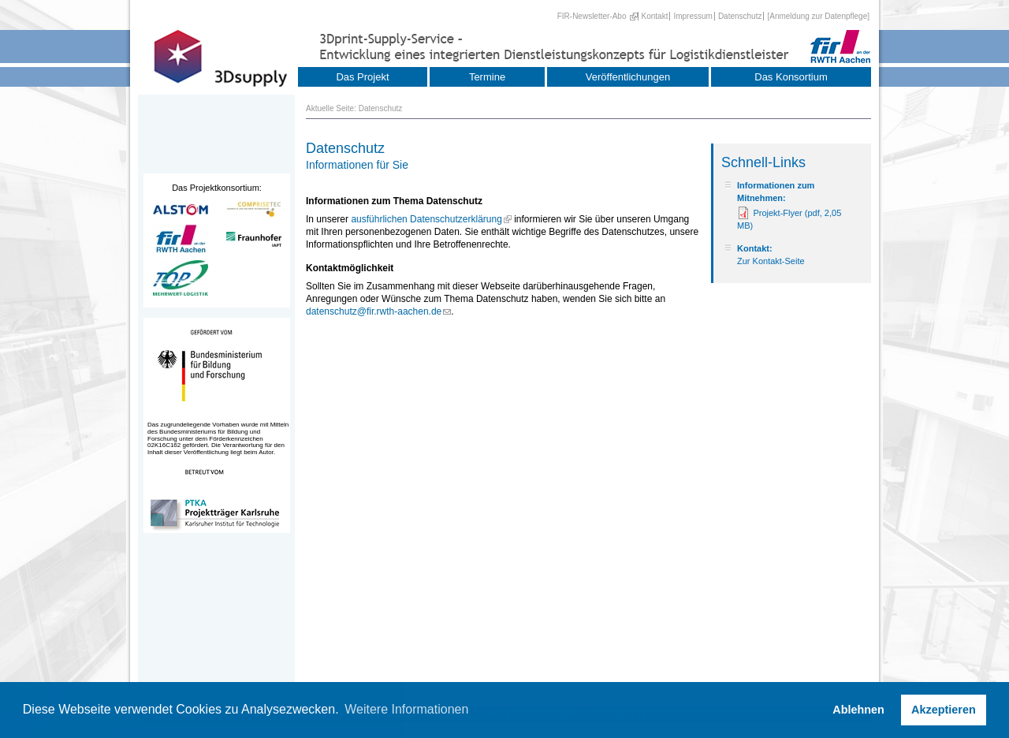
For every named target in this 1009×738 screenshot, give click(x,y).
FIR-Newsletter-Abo (592, 16)
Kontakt (655, 16)
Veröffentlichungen (628, 77)
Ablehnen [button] (858, 709)
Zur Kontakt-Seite (771, 261)
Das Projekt (362, 77)
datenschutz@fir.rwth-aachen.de (373, 311)
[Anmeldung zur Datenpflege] (818, 16)
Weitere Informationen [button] (406, 709)
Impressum (692, 16)
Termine (487, 77)
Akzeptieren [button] (943, 709)
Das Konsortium (790, 77)
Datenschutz (740, 16)
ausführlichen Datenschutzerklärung (426, 219)
